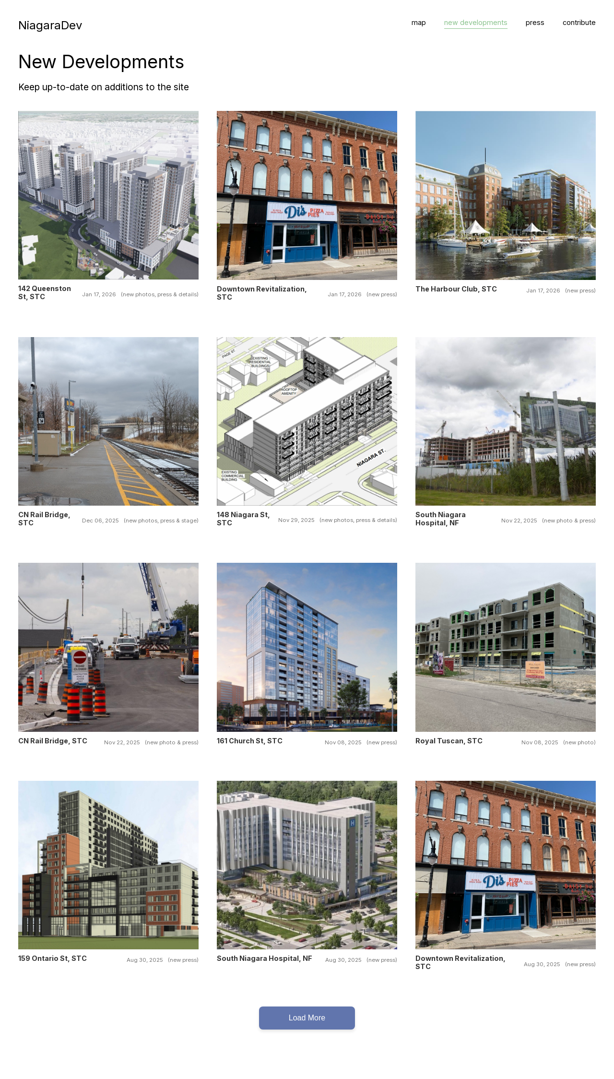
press (535, 22)
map (419, 22)
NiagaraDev (50, 25)
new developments (476, 22)
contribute (579, 22)
